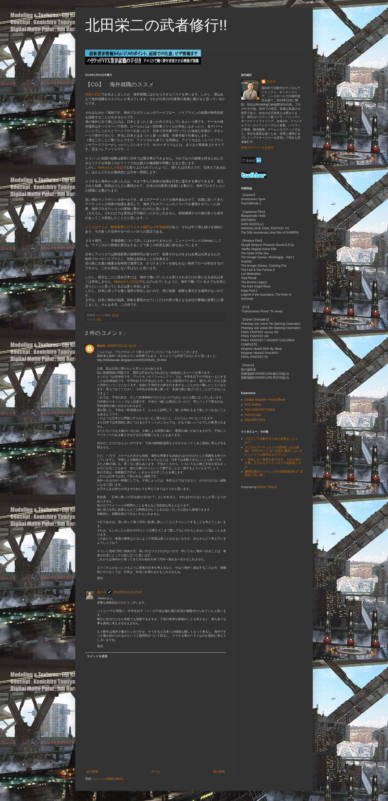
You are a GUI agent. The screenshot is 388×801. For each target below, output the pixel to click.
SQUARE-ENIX (255, 420)
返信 (100, 578)
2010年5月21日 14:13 (121, 345)
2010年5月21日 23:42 (127, 592)
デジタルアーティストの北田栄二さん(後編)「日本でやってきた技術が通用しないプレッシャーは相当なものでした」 (273, 451)
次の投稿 (92, 771)
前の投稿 (219, 771)
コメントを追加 (97, 656)
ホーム (155, 771)
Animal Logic (253, 414)
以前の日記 (93, 94)
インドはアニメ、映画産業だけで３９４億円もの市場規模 (127, 227)
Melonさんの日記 (110, 167)
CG (99, 319)
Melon (101, 345)
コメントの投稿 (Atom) (108, 778)
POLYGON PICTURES (260, 409)
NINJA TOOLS (267, 487)
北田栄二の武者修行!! (156, 25)
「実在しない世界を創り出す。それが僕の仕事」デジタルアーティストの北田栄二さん (273, 463)
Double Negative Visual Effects (265, 399)
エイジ (101, 592)
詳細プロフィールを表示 (257, 147)
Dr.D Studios (253, 404)
